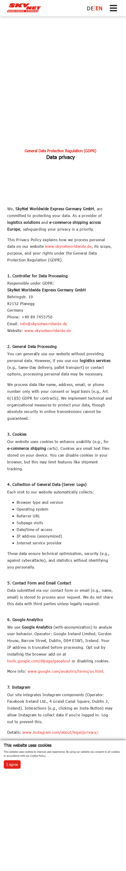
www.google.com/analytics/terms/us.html (65, 671)
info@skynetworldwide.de (43, 323)
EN (99, 8)
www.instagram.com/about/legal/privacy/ (60, 732)
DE (90, 8)
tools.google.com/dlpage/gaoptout (38, 660)
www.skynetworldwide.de (68, 246)
